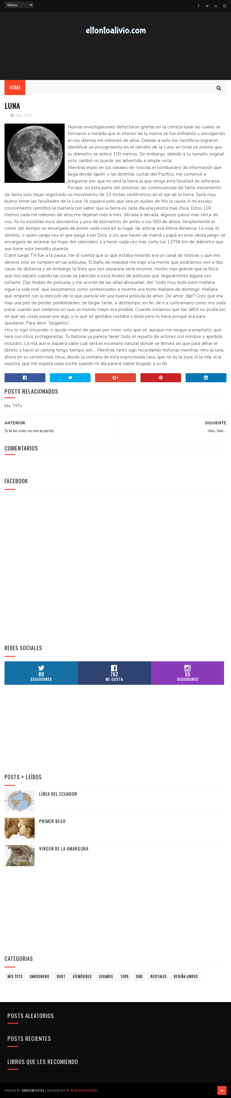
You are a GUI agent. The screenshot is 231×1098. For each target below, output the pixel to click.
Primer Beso (52, 821)
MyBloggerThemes (84, 1090)
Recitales (158, 976)
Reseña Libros (186, 976)
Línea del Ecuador (58, 793)
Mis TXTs (24, 115)
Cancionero (39, 976)
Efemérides (82, 976)
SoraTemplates (33, 1090)
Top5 (124, 976)
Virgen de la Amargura (63, 848)
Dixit (61, 976)
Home (14, 87)
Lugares (106, 976)
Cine (139, 976)
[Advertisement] (115, 57)
